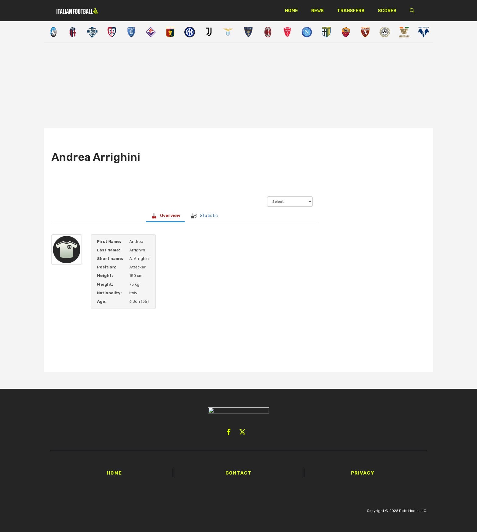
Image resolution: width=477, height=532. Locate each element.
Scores (387, 10)
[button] (412, 10)
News (317, 10)
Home (291, 10)
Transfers (350, 10)
